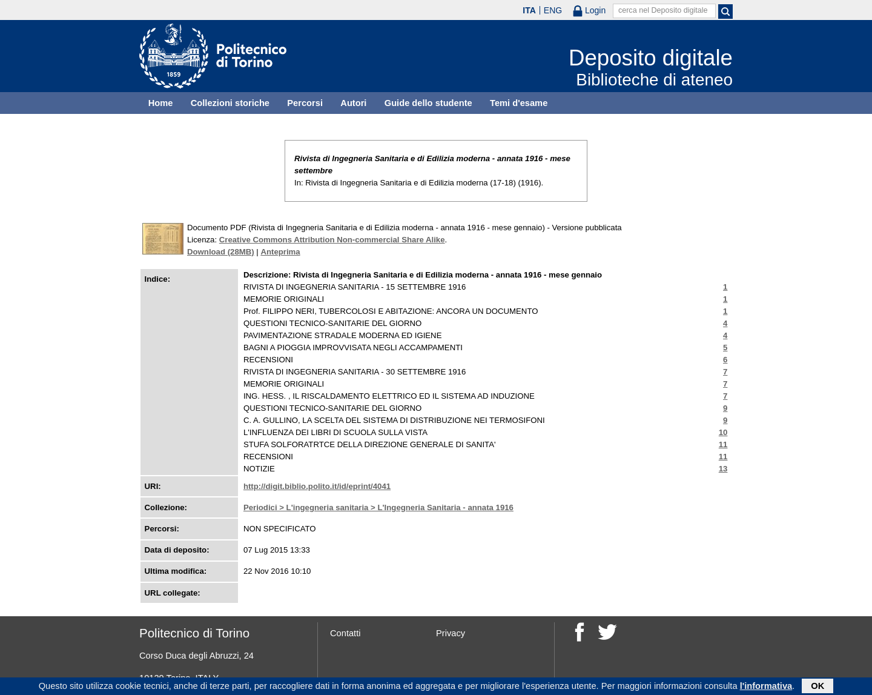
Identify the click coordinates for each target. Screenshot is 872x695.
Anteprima (280, 251)
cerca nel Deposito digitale (663, 10)
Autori (353, 103)
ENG (553, 10)
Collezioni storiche (230, 103)
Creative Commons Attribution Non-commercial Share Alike (332, 239)
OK (817, 687)
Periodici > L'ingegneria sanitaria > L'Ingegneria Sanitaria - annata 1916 (378, 507)
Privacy (450, 633)
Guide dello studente (428, 103)
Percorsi (305, 103)
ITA (529, 10)
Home (160, 103)
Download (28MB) (220, 251)
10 (723, 432)
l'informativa (766, 687)
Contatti (345, 633)
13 (723, 468)
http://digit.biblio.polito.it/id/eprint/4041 (317, 486)
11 (723, 444)
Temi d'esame (518, 103)
